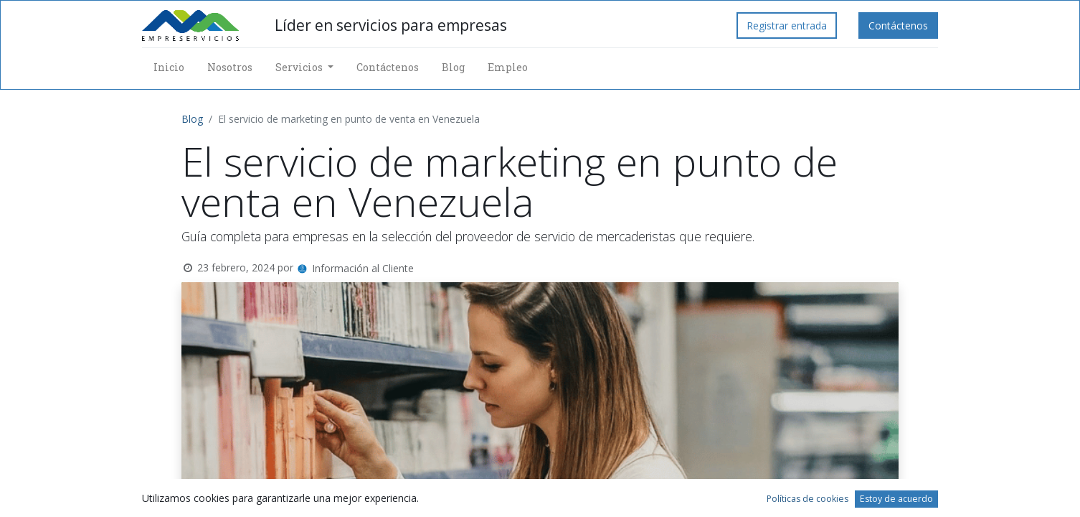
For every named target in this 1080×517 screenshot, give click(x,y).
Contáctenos (898, 25)
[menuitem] (169, 67)
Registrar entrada (787, 25)
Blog (192, 119)
